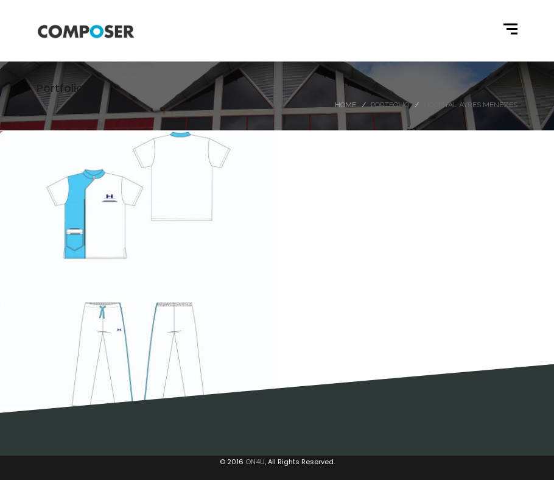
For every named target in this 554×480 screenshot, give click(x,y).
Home (345, 105)
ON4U (255, 462)
